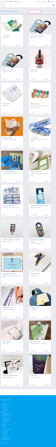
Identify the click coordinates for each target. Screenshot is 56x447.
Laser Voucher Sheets (9, 205)
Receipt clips (5, 105)
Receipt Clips (6, 104)
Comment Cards (35, 273)
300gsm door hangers (36, 37)
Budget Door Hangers (37, 36)
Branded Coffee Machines (10, 375)
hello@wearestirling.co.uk (15, 1)
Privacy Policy (5, 430)
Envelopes (4, 407)
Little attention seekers (36, 377)
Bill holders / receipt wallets (9, 139)
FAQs (3, 422)
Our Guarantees (5, 421)
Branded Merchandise (6, 412)
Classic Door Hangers (35, 207)
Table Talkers (34, 375)
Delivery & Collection (6, 429)
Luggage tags (34, 309)
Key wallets (5, 37)
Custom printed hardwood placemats (11, 173)
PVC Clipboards (35, 341)
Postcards (4, 406)
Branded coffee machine (8, 377)
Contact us (4, 424)
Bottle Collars (34, 70)
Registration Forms (8, 307)
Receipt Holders (7, 138)
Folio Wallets (34, 138)
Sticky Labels (5, 409)
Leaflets (3, 411)
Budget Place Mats (36, 171)
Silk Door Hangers (8, 70)
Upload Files (4, 404)
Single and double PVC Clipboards (39, 343)
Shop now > (18, 45)
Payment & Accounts (6, 417)
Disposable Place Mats (9, 273)
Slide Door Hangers (7, 241)
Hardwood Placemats (9, 171)
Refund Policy (5, 434)
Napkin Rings (6, 341)
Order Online (5, 442)
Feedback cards (34, 275)
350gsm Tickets (35, 104)
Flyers (3, 402)
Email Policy (4, 432)
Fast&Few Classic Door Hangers (40, 205)
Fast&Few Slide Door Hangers (11, 239)
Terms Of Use (5, 436)
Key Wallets (6, 36)
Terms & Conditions (6, 437)
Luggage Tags (35, 307)
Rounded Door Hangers (36, 243)
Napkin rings (5, 343)
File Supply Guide (5, 419)
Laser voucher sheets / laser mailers (11, 207)
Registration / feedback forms (9, 309)
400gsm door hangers (8, 71)
